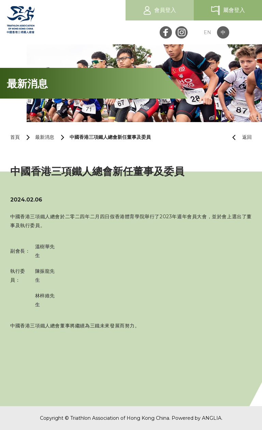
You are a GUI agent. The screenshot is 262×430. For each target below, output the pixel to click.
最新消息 (44, 137)
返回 (239, 137)
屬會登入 (234, 10)
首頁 (15, 137)
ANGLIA (211, 418)
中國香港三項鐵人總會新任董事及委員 (110, 137)
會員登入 (165, 10)
